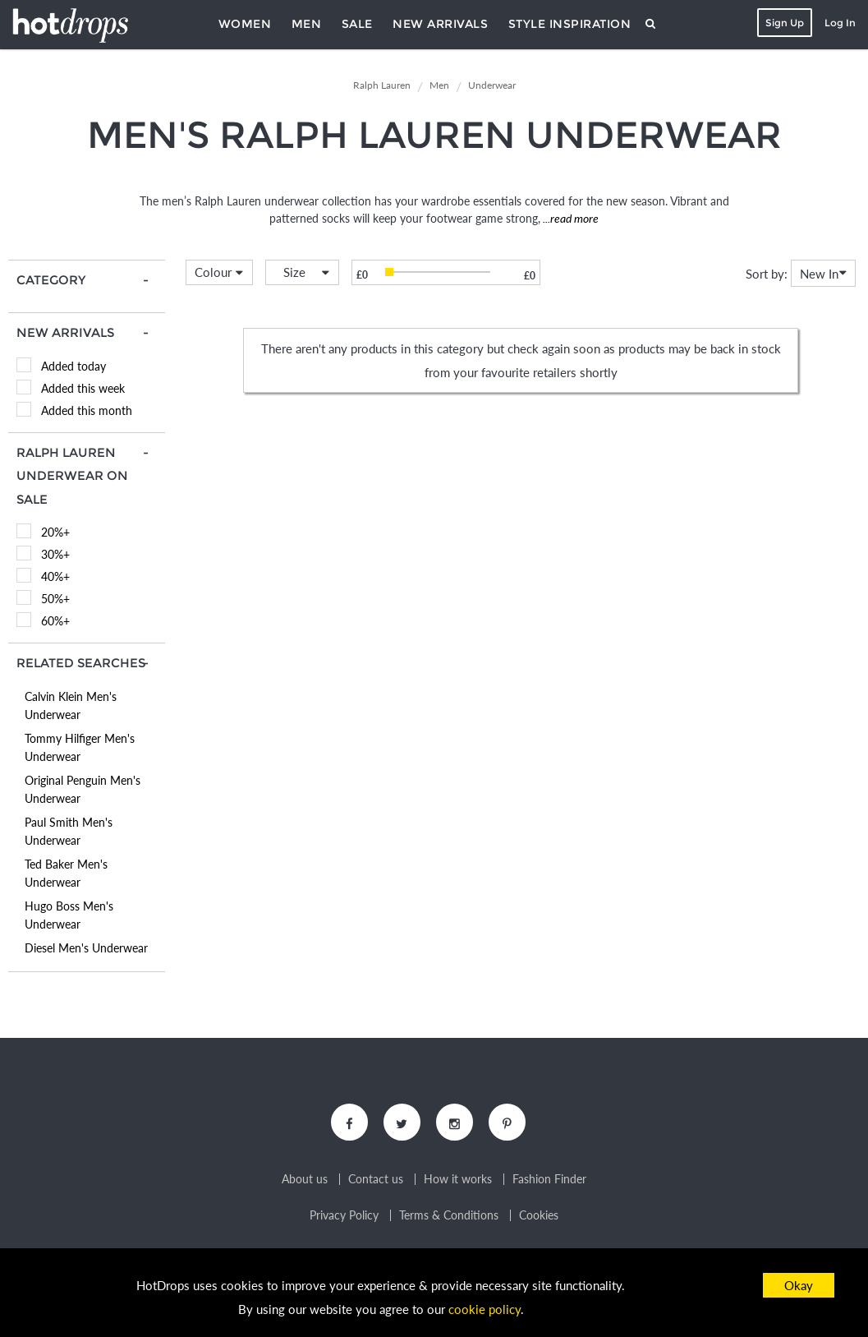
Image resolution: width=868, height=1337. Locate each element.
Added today (73, 366)
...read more (569, 218)
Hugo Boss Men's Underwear (69, 915)
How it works (458, 1179)
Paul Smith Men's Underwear (69, 831)
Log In (840, 22)
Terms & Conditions (448, 1215)
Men (307, 23)
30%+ (55, 554)
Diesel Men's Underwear (86, 948)
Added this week (83, 388)
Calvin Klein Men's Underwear (71, 705)
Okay (798, 1285)
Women (245, 23)
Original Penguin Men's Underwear (82, 789)
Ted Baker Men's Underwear (66, 873)
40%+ (55, 576)
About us (305, 1179)
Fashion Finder (549, 1179)
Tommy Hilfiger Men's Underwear (80, 747)
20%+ (55, 532)
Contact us (375, 1179)
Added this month (86, 410)
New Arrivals (440, 23)
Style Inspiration (569, 23)
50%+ (55, 599)
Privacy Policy (344, 1215)
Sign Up (784, 22)
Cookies (538, 1215)
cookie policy (484, 1309)
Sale (357, 23)
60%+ (55, 621)
